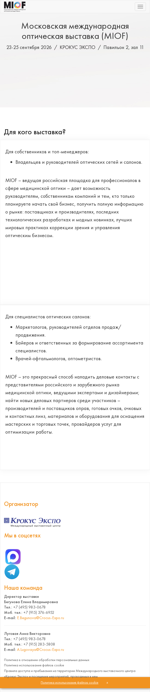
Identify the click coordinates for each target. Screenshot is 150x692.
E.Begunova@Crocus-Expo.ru (40, 617)
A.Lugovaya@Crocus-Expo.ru (40, 649)
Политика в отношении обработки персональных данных (46, 659)
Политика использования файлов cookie (34, 665)
